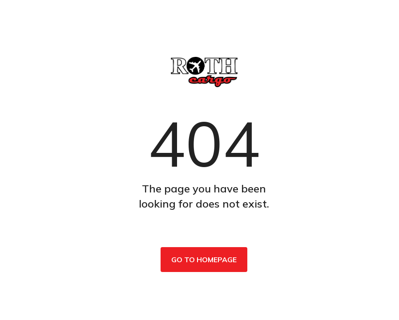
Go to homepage (204, 259)
